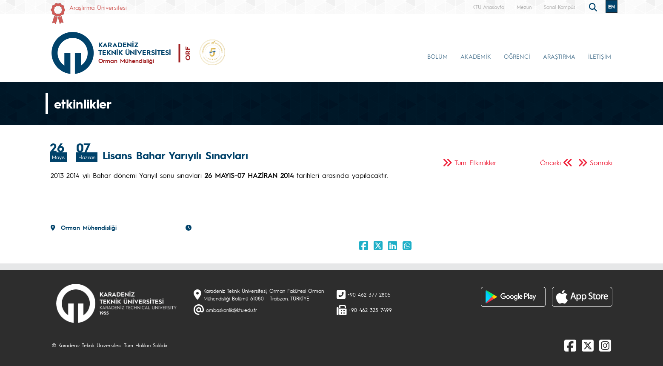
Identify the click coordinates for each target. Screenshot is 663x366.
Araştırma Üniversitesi (98, 7)
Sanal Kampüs (559, 6)
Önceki (550, 162)
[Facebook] (570, 345)
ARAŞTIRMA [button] (559, 56)
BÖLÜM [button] (437, 56)
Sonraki (601, 162)
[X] (588, 345)
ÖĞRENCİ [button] (517, 56)
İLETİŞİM (599, 56)
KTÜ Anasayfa (488, 6)
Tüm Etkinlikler (475, 162)
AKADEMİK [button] (475, 56)
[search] (594, 6)
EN (611, 6)
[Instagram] (605, 345)
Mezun (524, 6)
